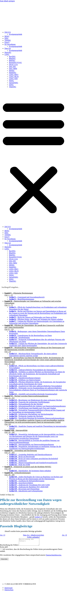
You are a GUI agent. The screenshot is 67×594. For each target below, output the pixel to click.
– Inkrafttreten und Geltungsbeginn (26, 491)
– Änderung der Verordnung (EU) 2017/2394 (29, 485)
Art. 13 (2, 535)
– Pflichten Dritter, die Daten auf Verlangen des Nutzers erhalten (36, 319)
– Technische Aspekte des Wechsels (26, 416)
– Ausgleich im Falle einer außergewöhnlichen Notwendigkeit (35, 386)
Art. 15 (64, 535)
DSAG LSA (13, 64)
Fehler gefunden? (33, 537)
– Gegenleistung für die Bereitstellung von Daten (30, 335)
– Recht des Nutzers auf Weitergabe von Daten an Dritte (33, 317)
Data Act (8, 48)
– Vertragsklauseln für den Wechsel (26, 404)
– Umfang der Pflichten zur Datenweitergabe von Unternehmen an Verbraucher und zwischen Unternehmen (36, 322)
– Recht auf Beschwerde (22, 457)
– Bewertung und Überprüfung (24, 489)
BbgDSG (12, 58)
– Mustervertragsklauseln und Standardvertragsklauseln (33, 463)
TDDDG (8, 40)
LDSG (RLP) (14, 77)
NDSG (11, 81)
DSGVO (8, 32)
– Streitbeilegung (19, 337)
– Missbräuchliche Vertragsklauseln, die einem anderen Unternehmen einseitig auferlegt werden (33, 355)
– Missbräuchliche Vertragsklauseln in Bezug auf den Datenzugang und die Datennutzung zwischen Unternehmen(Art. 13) (35, 350)
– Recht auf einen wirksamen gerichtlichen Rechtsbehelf (33, 459)
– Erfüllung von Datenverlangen (24, 380)
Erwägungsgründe (15, 34)
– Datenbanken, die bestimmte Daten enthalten (30, 471)
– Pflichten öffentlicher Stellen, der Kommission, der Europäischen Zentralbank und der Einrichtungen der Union (37, 383)
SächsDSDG (13, 83)
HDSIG (12, 71)
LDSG (7, 54)
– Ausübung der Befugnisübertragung (26, 481)
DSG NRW (13, 69)
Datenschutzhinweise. (54, 556)
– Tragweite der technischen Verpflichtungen (29, 402)
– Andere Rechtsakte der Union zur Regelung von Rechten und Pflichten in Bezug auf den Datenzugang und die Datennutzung (36, 478)
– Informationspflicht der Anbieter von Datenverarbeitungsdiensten (37, 406)
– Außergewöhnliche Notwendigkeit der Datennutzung (33, 370)
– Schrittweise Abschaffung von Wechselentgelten (31, 414)
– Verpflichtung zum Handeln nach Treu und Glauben (32, 408)
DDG (6, 38)
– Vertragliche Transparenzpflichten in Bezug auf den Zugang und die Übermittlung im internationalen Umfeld (37, 411)
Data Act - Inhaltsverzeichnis (33, 535)
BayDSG (12, 56)
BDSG (7, 36)
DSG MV (12, 67)
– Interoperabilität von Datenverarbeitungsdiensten (31, 444)
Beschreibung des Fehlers (9, 546)
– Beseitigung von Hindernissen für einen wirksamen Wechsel (35, 400)
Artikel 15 (38, 517)
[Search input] (34, 287)
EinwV (7, 42)
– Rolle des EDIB (19, 465)
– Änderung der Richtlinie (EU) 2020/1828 (28, 487)
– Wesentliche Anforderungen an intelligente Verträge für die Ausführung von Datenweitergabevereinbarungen (35, 447)
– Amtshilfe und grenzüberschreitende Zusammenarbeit (33, 394)
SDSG (11, 85)
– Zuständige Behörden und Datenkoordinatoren (30, 455)
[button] (33, 157)
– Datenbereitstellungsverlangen (24, 378)
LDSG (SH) (13, 79)
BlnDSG (12, 60)
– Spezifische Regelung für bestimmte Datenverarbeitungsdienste (36, 418)
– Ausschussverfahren (21, 483)
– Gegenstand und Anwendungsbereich (26, 297)
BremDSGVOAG (15, 62)
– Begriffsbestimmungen (21, 299)
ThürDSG (12, 87)
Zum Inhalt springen (7, 1)
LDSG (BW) (13, 75)
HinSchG (8, 52)
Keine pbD (4, 548)
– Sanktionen (18, 461)
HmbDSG (12, 73)
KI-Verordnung (10, 44)
